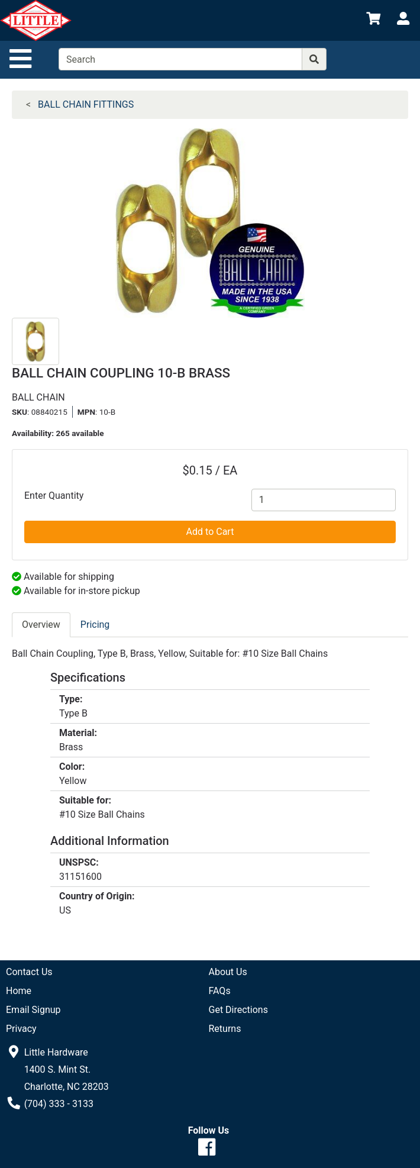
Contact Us (29, 971)
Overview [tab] (41, 624)
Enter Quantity (53, 495)
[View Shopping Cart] (373, 20)
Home (18, 990)
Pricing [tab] (95, 624)
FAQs (220, 990)
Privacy (21, 1028)
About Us (228, 971)
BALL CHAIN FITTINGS (86, 104)
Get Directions (238, 1009)
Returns (225, 1028)
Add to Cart (210, 531)
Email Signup (33, 1009)
